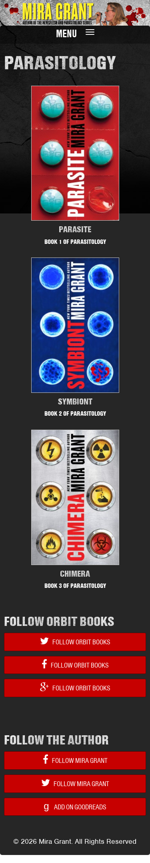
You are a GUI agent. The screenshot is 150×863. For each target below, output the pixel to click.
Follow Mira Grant (75, 760)
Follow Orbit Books (75, 641)
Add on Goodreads (75, 806)
